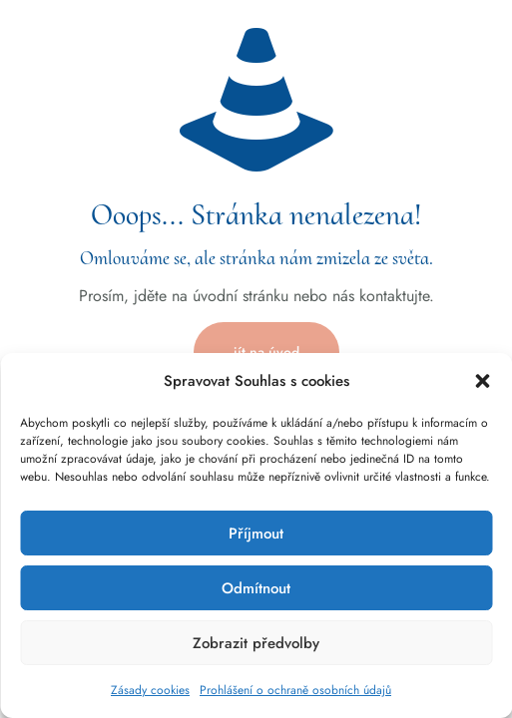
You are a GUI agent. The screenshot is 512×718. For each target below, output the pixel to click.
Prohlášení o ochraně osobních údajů (295, 690)
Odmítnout (256, 588)
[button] (482, 381)
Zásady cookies (150, 690)
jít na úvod (266, 352)
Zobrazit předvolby (256, 643)
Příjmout (256, 533)
